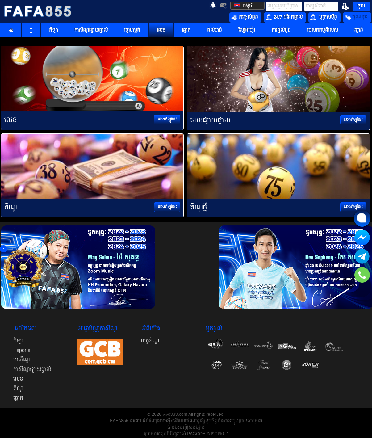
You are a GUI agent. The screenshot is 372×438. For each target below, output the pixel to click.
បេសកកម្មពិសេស (322, 30)
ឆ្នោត (186, 30)
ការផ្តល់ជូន (244, 17)
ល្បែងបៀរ (246, 30)
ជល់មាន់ (214, 30)
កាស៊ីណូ (21, 360)
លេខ (161, 30)
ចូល (361, 6)
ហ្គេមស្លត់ (132, 30)
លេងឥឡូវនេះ (167, 119)
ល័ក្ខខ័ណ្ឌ (150, 340)
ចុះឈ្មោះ (356, 17)
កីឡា (53, 30)
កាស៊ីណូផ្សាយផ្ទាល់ (91, 30)
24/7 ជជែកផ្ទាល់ (284, 17)
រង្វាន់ (358, 30)
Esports (21, 350)
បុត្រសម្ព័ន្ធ (323, 17)
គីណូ (18, 388)
